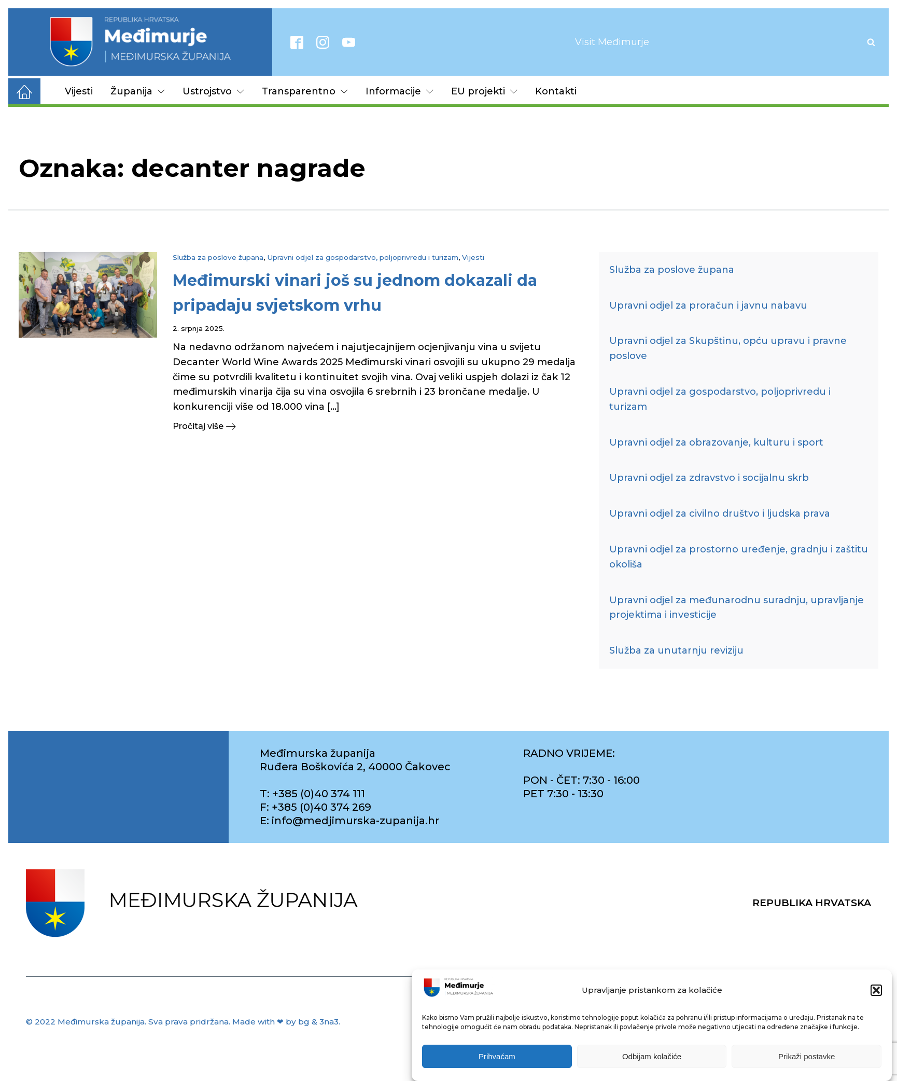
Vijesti (79, 91)
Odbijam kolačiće (651, 1059)
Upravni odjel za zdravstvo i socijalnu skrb (709, 477)
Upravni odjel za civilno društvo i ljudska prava (719, 513)
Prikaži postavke (806, 1059)
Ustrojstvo (213, 91)
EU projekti (484, 91)
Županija (137, 91)
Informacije (399, 91)
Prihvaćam (497, 1059)
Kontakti (556, 91)
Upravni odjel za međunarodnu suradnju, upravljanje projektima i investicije (736, 607)
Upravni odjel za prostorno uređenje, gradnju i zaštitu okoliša (738, 557)
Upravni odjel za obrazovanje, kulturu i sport (716, 442)
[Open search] (871, 42)
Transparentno (305, 91)
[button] (876, 993)
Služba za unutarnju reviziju (676, 650)
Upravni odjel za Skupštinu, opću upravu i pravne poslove (728, 348)
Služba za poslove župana (218, 257)
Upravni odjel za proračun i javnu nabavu (708, 305)
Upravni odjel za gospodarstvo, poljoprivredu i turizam (362, 257)
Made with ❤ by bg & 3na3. (286, 1022)
